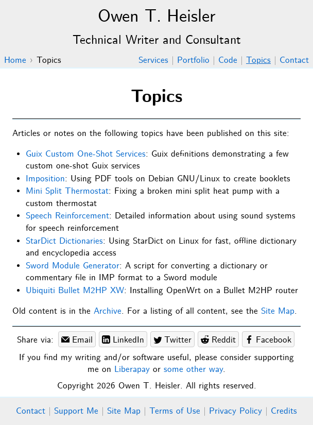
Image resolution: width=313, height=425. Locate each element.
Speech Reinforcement (67, 216)
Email (77, 340)
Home (15, 60)
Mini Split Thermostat (67, 191)
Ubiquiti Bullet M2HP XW (75, 290)
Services (153, 60)
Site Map (277, 311)
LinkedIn (123, 340)
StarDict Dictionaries (64, 241)
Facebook (268, 340)
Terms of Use (174, 411)
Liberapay (132, 369)
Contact (294, 60)
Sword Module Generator (72, 266)
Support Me (76, 411)
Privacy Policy (235, 411)
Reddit (218, 340)
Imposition (45, 179)
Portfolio (193, 60)
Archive (107, 311)
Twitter (172, 340)
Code (227, 60)
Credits (284, 411)
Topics (258, 60)
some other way (193, 369)
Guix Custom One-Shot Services (86, 154)
